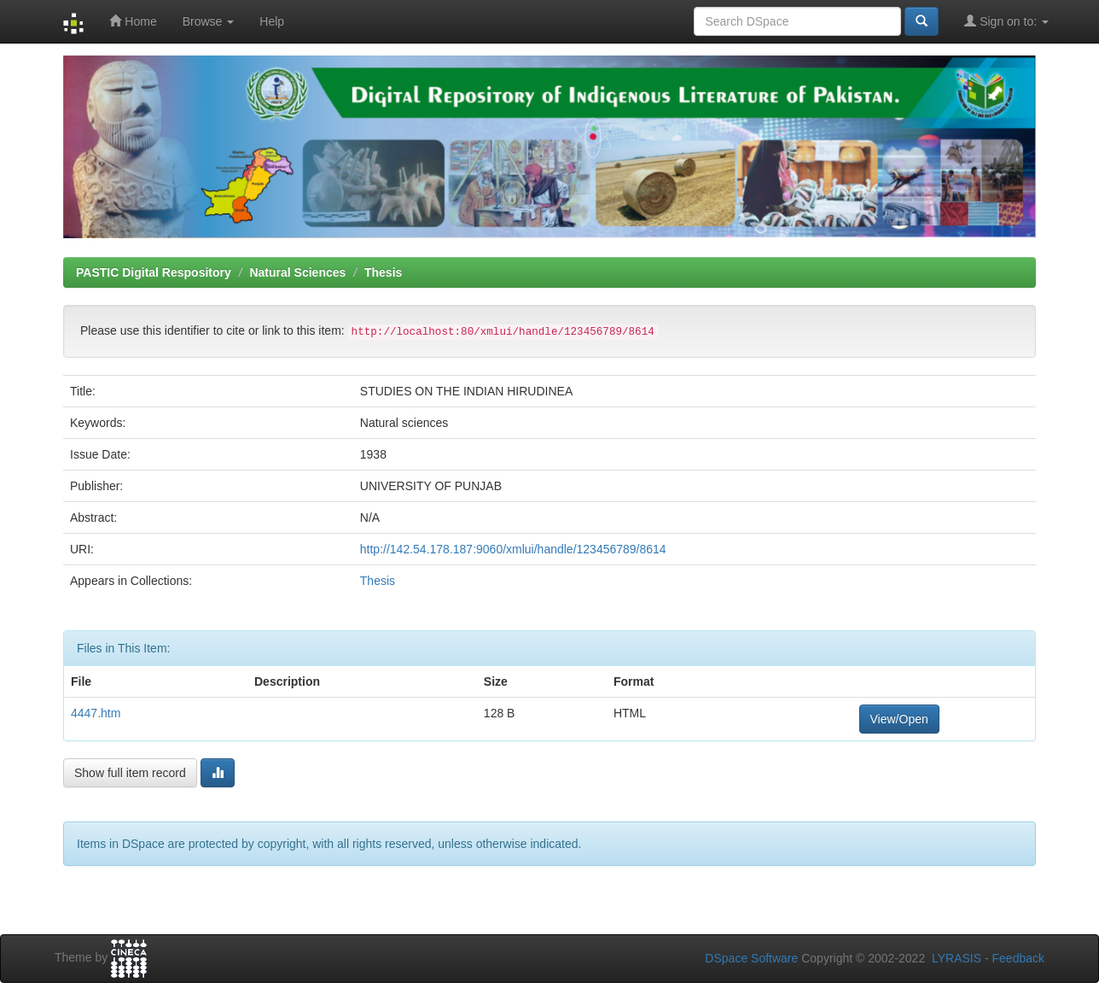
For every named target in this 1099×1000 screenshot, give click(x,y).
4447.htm (95, 713)
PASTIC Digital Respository (153, 272)
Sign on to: (1006, 21)
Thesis (383, 272)
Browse (209, 21)
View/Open (899, 719)
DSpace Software (751, 958)
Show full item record (130, 773)
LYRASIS (956, 958)
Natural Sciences (297, 272)
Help (271, 21)
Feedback (1018, 958)
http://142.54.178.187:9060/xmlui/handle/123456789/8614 (513, 549)
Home (132, 21)
